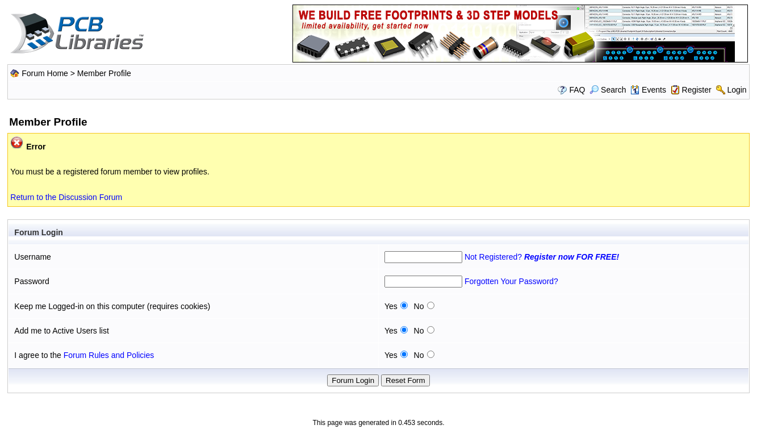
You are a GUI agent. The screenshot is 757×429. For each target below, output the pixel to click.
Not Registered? (542, 256)
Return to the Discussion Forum (66, 197)
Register (697, 89)
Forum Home (45, 73)
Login (736, 89)
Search (607, 89)
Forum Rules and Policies (109, 355)
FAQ (577, 89)
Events (648, 89)
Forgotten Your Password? (511, 281)
